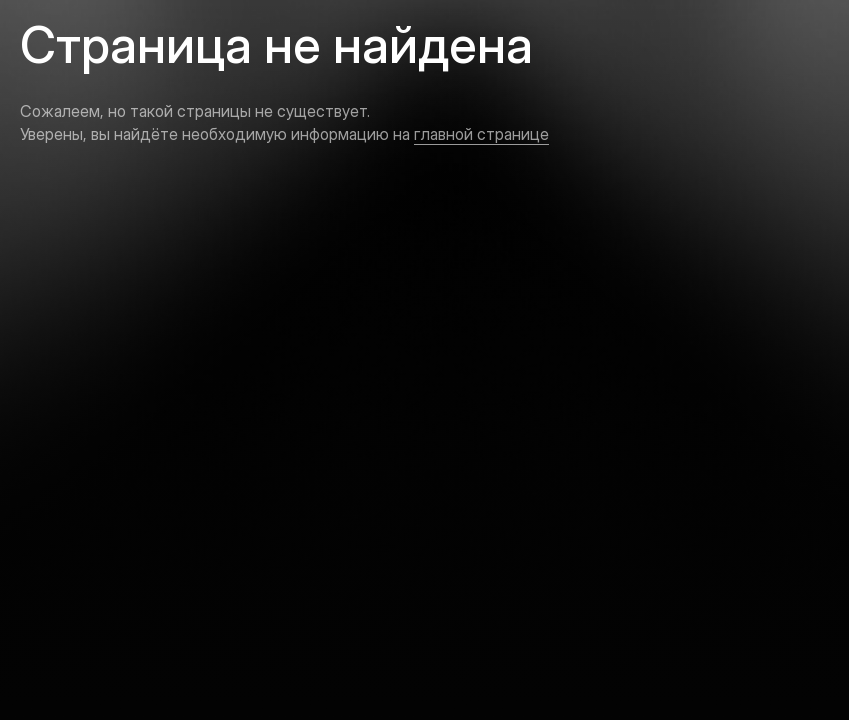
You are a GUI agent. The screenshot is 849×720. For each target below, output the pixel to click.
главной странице (481, 134)
